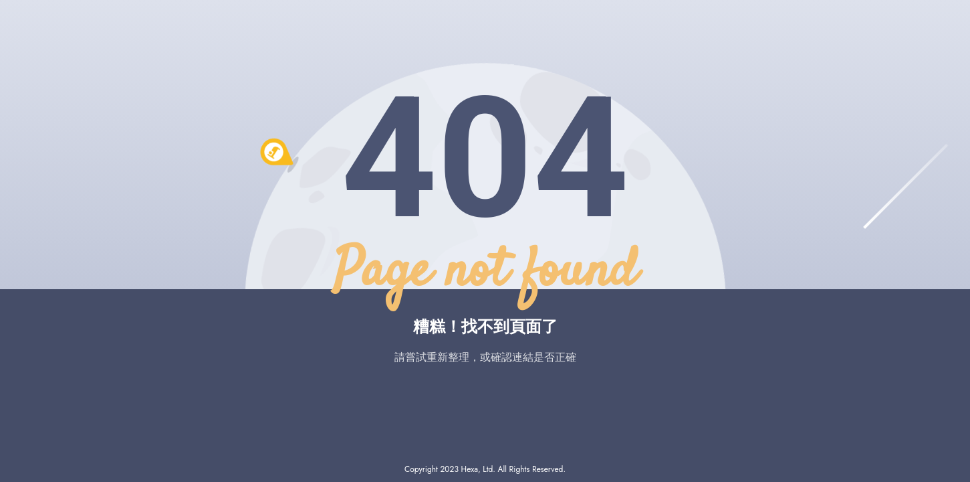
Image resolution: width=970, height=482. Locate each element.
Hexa (469, 469)
